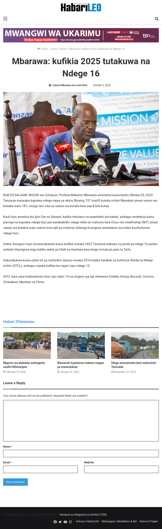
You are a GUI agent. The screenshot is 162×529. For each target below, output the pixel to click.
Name (7, 446)
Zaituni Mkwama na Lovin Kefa (69, 85)
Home (42, 48)
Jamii (53, 48)
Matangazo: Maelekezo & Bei (119, 521)
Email (7, 462)
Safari (63, 48)
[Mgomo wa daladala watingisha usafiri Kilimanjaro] (27, 345)
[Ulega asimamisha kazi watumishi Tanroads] (135, 345)
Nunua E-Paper (149, 521)
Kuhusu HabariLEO (87, 521)
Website (89, 462)
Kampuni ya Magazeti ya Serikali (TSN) (83, 514)
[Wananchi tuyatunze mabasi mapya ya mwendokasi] (81, 345)
